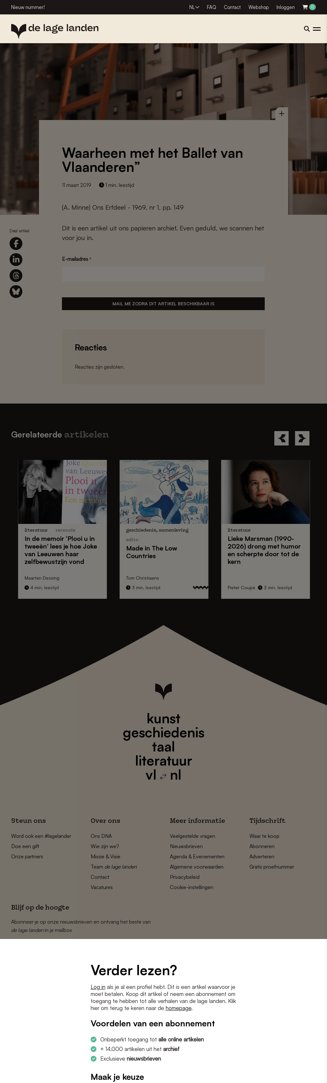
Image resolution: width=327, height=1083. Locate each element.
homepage (178, 1008)
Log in (98, 986)
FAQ (211, 7)
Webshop (258, 7)
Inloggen (286, 7)
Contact (232, 7)
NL (192, 7)
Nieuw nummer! (28, 7)
